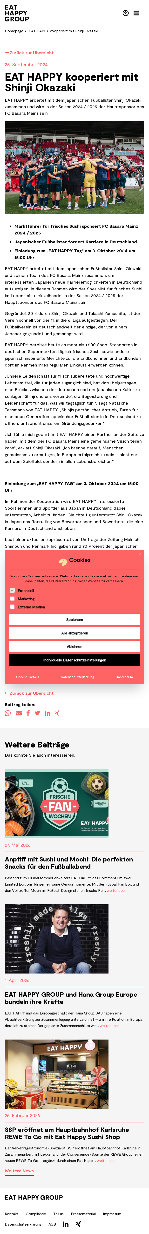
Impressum (124, 677)
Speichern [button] (74, 619)
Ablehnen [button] (74, 646)
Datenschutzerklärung (77, 677)
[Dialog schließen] (140, 554)
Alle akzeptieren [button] (74, 633)
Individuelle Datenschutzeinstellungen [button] (74, 660)
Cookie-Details (27, 677)
